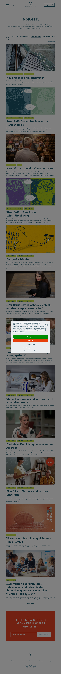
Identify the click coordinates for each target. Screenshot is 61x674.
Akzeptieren (31, 337)
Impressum (26, 350)
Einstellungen (31, 344)
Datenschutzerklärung (33, 350)
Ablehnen (31, 340)
